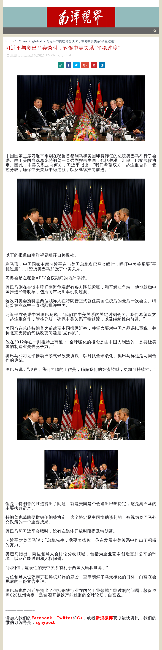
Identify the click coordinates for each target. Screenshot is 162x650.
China (23, 41)
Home (9, 41)
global (37, 41)
